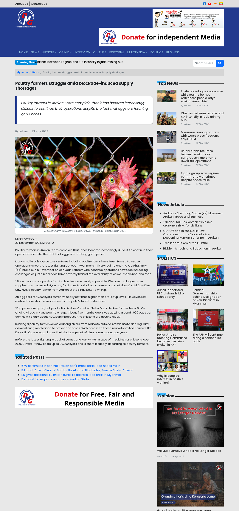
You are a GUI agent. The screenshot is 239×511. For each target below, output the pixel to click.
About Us (21, 4)
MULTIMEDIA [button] (136, 52)
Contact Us (39, 4)
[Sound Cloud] (215, 4)
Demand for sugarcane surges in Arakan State (55, 379)
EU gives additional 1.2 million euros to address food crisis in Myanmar (71, 375)
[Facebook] (204, 4)
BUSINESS (173, 52)
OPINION (65, 52)
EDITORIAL (116, 52)
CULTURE (99, 52)
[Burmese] (221, 4)
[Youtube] (209, 4)
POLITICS (156, 52)
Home (22, 72)
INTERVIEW (82, 52)
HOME (23, 52)
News (35, 72)
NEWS (35, 52)
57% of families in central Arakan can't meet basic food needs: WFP (70, 366)
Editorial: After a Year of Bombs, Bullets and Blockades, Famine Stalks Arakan (77, 370)
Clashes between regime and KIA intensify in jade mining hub (79, 62)
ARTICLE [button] (48, 52)
